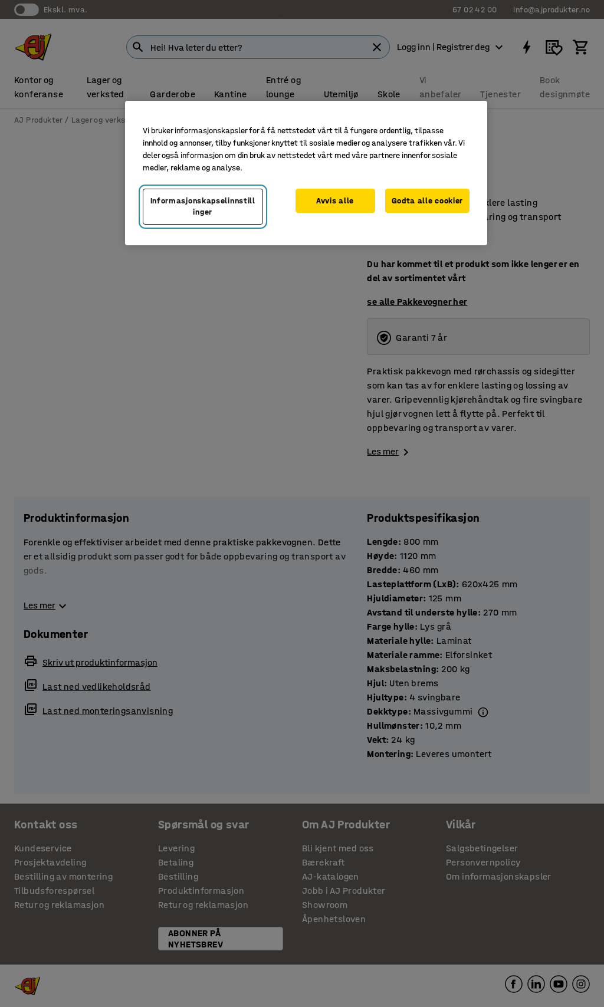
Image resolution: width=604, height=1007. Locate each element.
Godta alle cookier (428, 201)
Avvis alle (335, 201)
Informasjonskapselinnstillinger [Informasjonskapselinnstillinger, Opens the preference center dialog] (202, 207)
